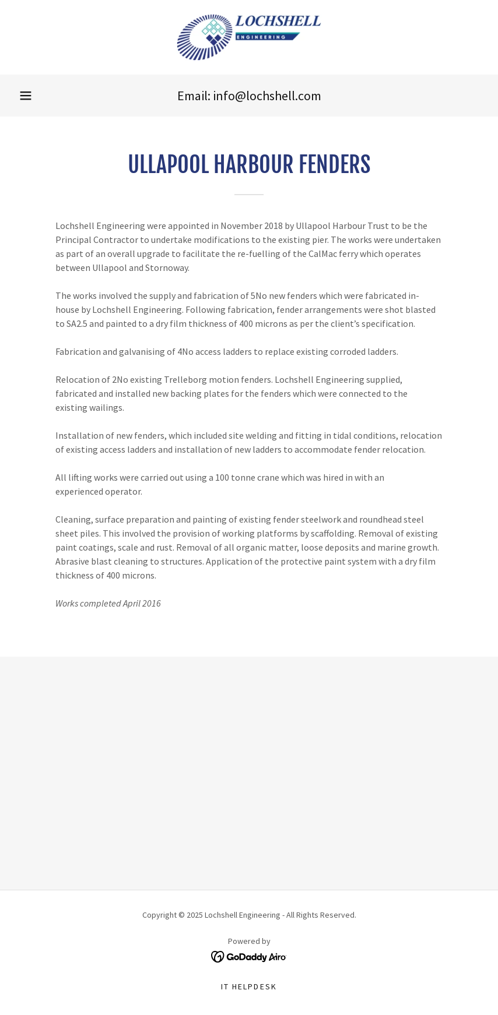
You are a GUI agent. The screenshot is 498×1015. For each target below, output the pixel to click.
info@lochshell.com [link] (267, 95)
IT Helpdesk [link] (248, 986)
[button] (25, 95)
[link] (249, 37)
